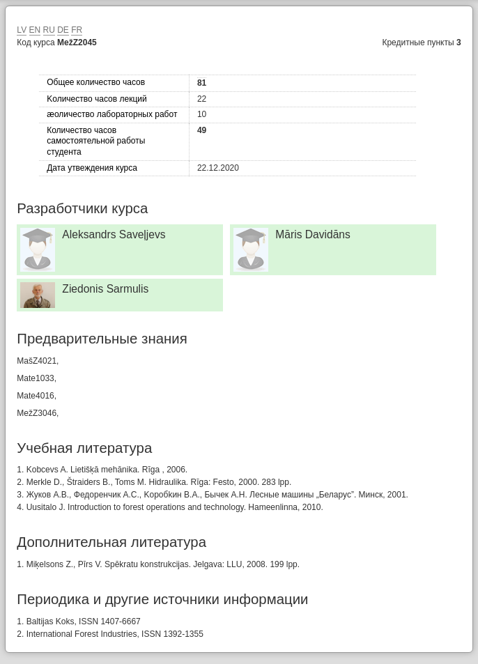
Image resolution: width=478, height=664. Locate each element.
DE (63, 30)
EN (35, 30)
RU (49, 30)
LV (21, 30)
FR (76, 30)
